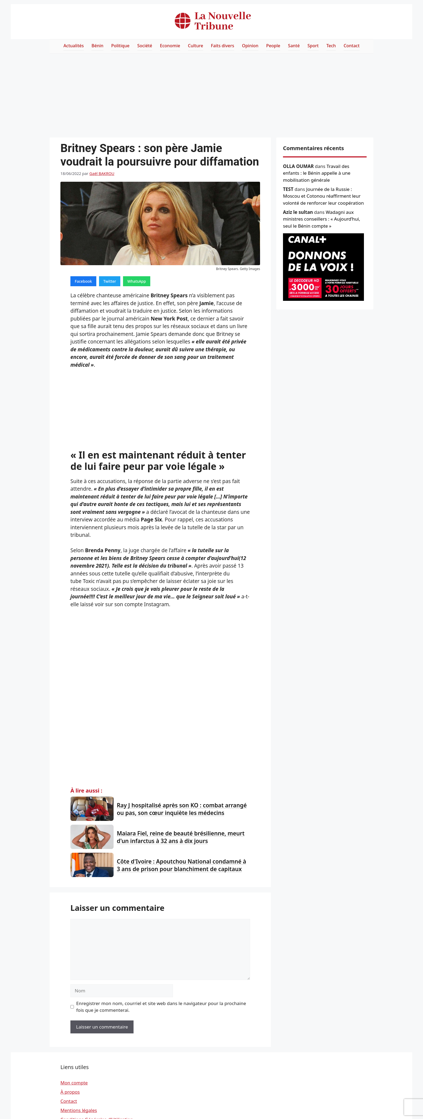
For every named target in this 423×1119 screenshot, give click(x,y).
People (273, 46)
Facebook (83, 281)
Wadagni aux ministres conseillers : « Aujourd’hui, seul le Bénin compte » (321, 219)
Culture (195, 46)
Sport (313, 46)
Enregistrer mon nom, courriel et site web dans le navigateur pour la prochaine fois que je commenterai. (161, 1006)
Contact (352, 46)
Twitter (109, 281)
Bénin (97, 46)
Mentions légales (78, 1110)
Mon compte (74, 1083)
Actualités (73, 46)
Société (144, 46)
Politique (120, 46)
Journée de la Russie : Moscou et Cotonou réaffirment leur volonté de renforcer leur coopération (323, 196)
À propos (70, 1092)
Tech (331, 46)
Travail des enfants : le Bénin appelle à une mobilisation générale (316, 173)
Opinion (250, 46)
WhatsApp (136, 281)
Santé (294, 46)
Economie (170, 46)
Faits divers (222, 46)
